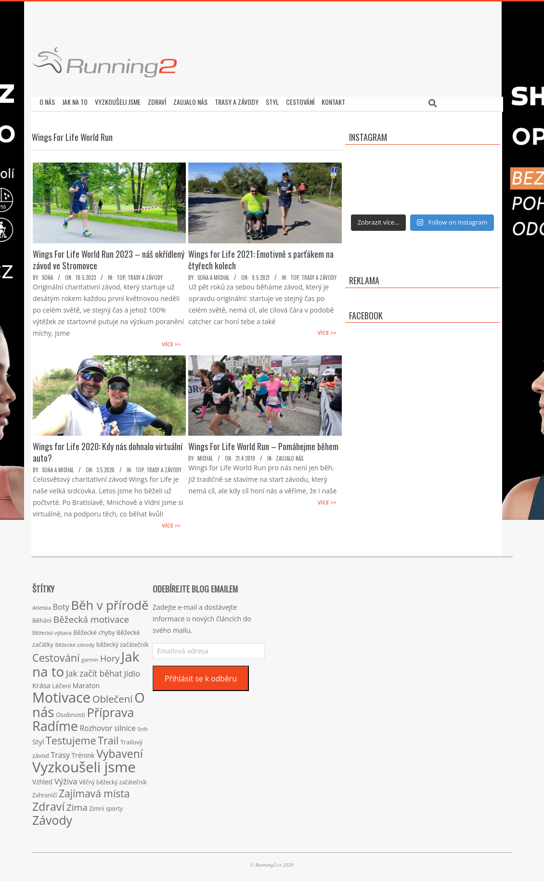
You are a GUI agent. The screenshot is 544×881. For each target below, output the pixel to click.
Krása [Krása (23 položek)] (41, 683)
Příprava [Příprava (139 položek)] (110, 710)
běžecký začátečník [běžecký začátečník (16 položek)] (122, 642)
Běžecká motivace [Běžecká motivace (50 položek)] (91, 617)
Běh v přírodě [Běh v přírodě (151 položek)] (110, 602)
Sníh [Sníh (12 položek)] (142, 726)
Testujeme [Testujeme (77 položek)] (71, 738)
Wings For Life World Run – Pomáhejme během (263, 444)
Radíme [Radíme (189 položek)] (55, 723)
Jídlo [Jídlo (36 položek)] (132, 671)
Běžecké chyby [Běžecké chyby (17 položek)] (94, 630)
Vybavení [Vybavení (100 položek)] (119, 751)
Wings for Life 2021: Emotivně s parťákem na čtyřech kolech (261, 257)
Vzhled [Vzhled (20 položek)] (42, 779)
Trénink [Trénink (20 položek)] (83, 752)
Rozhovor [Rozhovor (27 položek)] (96, 726)
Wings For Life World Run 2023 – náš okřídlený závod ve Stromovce (108, 257)
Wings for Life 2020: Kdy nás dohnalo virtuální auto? (107, 450)
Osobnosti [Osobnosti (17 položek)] (70, 712)
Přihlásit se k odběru (201, 676)
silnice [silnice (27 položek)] (124, 726)
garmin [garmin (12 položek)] (89, 657)
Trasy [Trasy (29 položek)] (60, 752)
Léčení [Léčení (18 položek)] (61, 683)
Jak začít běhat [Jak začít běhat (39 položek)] (94, 671)
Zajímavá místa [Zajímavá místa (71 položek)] (94, 791)
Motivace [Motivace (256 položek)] (61, 694)
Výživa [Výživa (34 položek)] (66, 778)
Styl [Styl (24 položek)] (38, 739)
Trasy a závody (145, 275)
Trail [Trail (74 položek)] (108, 738)
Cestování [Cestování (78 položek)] (55, 655)
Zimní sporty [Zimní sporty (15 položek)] (105, 806)
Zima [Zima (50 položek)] (77, 805)
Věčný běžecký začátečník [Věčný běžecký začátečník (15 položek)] (113, 779)
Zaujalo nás (289, 456)
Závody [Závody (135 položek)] (52, 817)
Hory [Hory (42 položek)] (109, 656)
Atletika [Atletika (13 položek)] (41, 605)
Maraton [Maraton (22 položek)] (86, 683)
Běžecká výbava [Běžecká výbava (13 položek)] (52, 630)
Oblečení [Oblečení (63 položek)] (112, 696)
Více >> (171, 341)
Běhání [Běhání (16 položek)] (42, 618)
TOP (121, 275)
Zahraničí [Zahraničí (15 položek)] (44, 792)
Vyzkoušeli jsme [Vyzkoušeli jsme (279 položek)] (84, 764)
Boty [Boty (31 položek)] (61, 604)
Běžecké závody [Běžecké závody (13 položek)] (75, 642)
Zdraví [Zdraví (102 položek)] (48, 804)
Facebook (366, 313)
